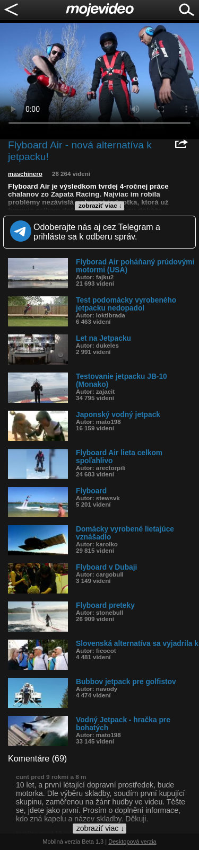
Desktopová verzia (132, 841)
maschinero (25, 174)
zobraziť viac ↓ (100, 205)
